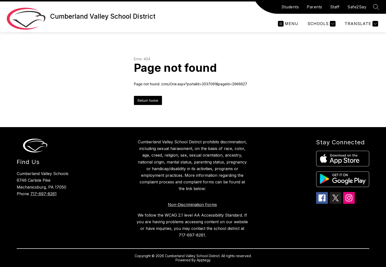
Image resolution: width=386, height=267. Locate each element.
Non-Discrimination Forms (192, 204)
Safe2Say (356, 6)
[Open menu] (288, 24)
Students (290, 6)
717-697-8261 (43, 193)
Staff (335, 6)
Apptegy (204, 260)
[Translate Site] (360, 24)
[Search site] (376, 7)
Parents (314, 6)
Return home (148, 100)
